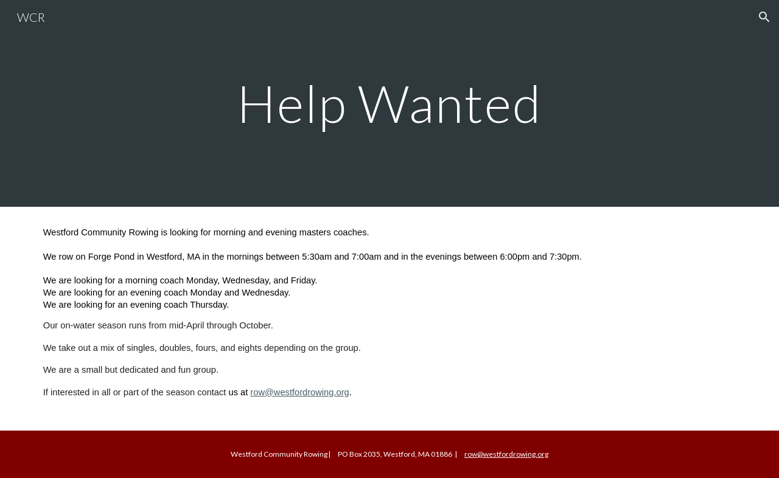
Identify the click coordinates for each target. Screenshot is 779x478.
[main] (389, 103)
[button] (764, 17)
